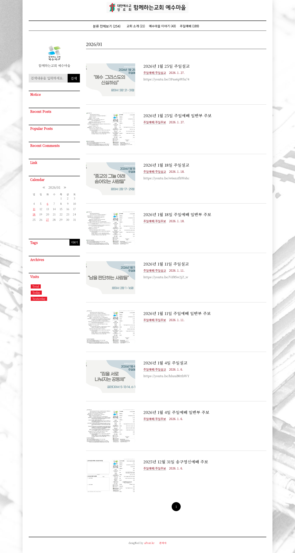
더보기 (74, 242)
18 (34, 214)
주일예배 (189, 26)
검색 (74, 78)
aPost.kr (149, 543)
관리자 (163, 543)
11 (34, 209)
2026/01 (54, 187)
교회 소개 (136, 26)
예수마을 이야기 (162, 26)
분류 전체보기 (106, 26)
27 (47, 220)
